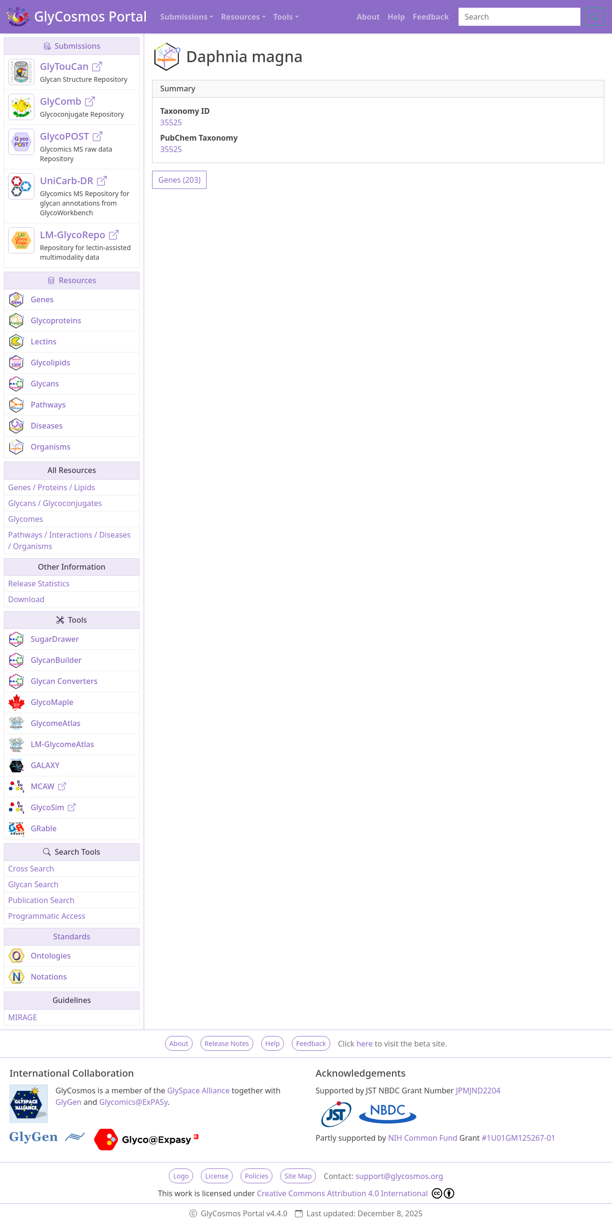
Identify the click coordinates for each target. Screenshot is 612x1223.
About (368, 16)
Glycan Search (33, 884)
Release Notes (227, 1043)
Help (396, 16)
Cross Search (31, 868)
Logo (181, 1175)
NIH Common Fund (423, 1138)
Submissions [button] (184, 16)
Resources (71, 280)
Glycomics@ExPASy (133, 1102)
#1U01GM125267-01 (519, 1138)
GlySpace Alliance (198, 1090)
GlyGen (68, 1102)
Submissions (71, 46)
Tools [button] (283, 16)
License (217, 1175)
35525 (171, 122)
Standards (71, 936)
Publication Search (41, 900)
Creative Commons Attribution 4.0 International (355, 1193)
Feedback (431, 16)
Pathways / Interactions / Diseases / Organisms (69, 540)
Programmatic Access (46, 916)
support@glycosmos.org (399, 1176)
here (364, 1043)
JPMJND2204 (478, 1090)
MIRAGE (22, 1017)
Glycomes (25, 519)
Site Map (298, 1175)
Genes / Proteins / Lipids (51, 487)
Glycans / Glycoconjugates (55, 503)
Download (26, 599)
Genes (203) (179, 180)
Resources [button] (240, 16)
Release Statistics (38, 583)
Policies (256, 1175)
